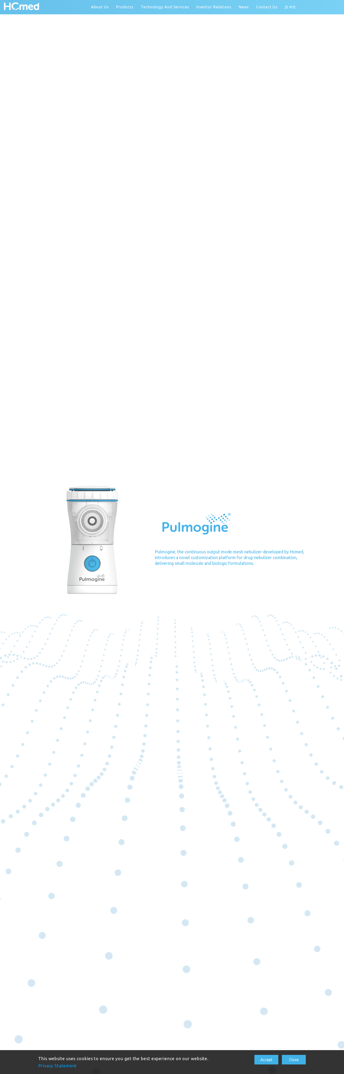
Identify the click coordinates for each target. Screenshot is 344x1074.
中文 (292, 7)
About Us (100, 7)
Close (294, 1060)
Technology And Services (165, 7)
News (244, 7)
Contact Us (267, 7)
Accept (266, 1060)
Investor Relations (213, 7)
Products (125, 7)
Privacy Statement (57, 1065)
